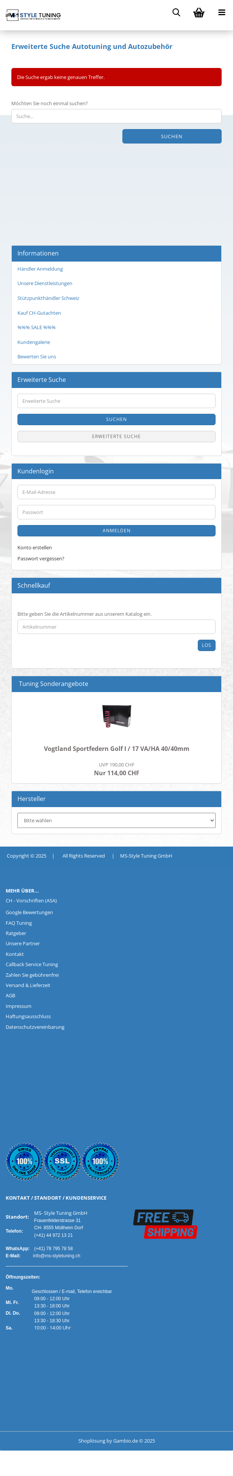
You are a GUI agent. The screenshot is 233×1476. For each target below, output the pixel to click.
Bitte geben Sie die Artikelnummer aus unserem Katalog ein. (84, 613)
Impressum (18, 1006)
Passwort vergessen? (40, 558)
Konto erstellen (34, 547)
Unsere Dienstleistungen (44, 283)
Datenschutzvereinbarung (35, 1026)
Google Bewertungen (29, 912)
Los (206, 645)
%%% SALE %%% (36, 327)
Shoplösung (91, 1440)
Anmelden (117, 530)
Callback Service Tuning (32, 964)
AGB (10, 995)
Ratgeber (16, 933)
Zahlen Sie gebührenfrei (32, 974)
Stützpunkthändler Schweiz (48, 298)
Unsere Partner (23, 943)
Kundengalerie (33, 342)
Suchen (172, 136)
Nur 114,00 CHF (116, 769)
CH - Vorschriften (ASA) (31, 900)
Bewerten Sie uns (36, 356)
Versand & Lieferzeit (28, 985)
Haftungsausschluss (28, 1016)
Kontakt (15, 954)
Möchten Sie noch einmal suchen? (49, 103)
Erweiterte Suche (116, 436)
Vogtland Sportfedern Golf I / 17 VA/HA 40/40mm (116, 748)
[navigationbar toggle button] (221, 11)
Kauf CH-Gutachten (39, 312)
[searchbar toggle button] (176, 11)
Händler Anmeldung (40, 268)
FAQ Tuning (19, 922)
